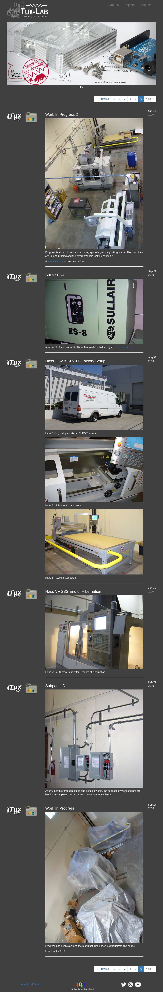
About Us (26, 984)
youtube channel (57, 261)
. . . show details (122, 347)
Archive (38, 984)
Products (145, 5)
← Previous (103, 98)
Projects (129, 5)
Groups (114, 5)
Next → (150, 98)
